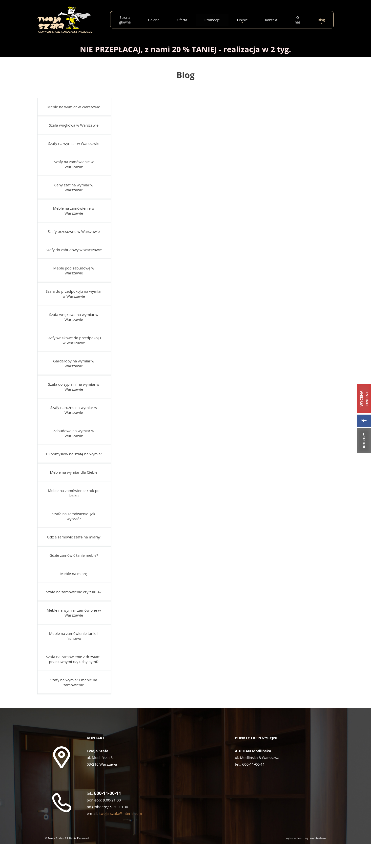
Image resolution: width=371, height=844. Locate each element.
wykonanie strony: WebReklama (306, 838)
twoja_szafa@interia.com (120, 813)
